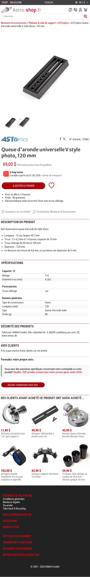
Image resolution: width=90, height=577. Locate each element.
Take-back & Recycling (14, 508)
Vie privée (8, 505)
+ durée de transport (51, 175)
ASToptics (63, 23)
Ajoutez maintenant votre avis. (23, 384)
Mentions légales (11, 502)
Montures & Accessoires (13, 23)
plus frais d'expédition (40, 165)
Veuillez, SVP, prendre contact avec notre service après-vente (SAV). (48, 372)
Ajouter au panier (23, 185)
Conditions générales (14, 499)
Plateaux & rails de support (42, 23)
